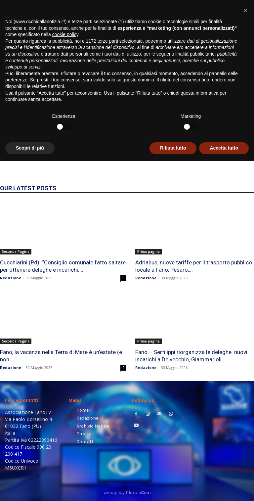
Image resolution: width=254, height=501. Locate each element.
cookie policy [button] (65, 374)
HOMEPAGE (220, 157)
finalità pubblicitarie (195, 394)
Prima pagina (148, 251)
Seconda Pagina (15, 251)
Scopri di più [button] (30, 488)
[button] (241, 84)
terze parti (108, 381)
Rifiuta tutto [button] (173, 488)
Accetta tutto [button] (224, 488)
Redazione (10, 277)
